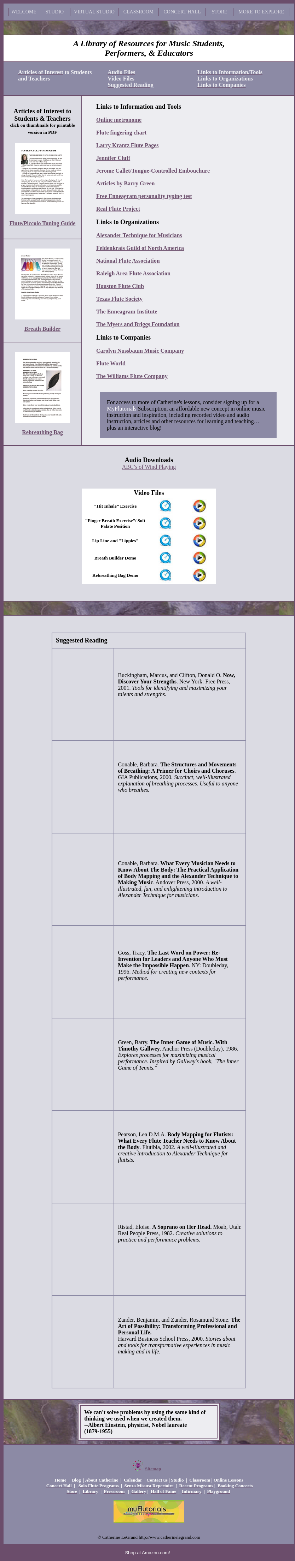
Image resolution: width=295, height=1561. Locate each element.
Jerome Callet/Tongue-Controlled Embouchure (153, 171)
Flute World (111, 363)
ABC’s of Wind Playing (149, 467)
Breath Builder (42, 329)
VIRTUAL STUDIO (94, 11)
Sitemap (153, 1468)
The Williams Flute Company (132, 376)
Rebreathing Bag (42, 432)
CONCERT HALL (182, 11)
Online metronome (118, 120)
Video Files (149, 492)
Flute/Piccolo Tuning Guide (43, 223)
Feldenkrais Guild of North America (140, 248)
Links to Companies (123, 337)
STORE (219, 11)
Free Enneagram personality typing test (144, 196)
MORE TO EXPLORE (261, 11)
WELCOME (23, 11)
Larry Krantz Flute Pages (127, 145)
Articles (24, 111)
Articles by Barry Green (125, 183)
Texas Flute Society (119, 299)
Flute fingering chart (121, 133)
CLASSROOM (138, 11)
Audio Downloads (149, 459)
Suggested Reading (82, 640)
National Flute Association (128, 261)
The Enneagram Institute (126, 312)
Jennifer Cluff (113, 158)
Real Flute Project (118, 209)
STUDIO (55, 11)
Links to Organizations (127, 222)
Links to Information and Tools (138, 106)
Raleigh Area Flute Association (133, 273)
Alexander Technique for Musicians (139, 235)
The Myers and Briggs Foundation (138, 324)
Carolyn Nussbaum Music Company (140, 351)
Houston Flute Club (120, 286)
